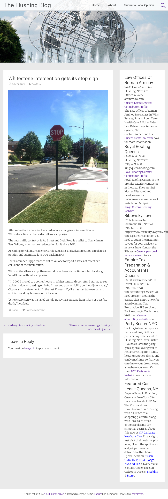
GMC (127, 460)
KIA (126, 463)
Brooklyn (152, 471)
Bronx (130, 475)
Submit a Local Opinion (139, 5)
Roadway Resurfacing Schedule (24, 325)
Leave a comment (35, 310)
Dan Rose (36, 84)
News (15, 310)
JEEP (134, 460)
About (112, 5)
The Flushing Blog (27, 5)
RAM (142, 460)
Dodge (150, 460)
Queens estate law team (138, 138)
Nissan (149, 456)
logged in (29, 348)
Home (96, 5)
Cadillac (135, 463)
